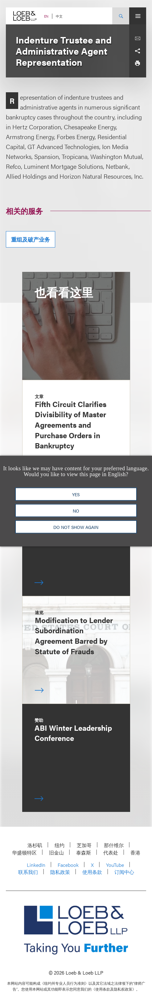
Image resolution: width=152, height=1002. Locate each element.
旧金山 (56, 852)
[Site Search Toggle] (120, 15)
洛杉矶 (34, 845)
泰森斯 (83, 852)
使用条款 (92, 871)
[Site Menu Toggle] (137, 15)
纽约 (59, 845)
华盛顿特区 (24, 852)
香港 (135, 852)
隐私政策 (60, 871)
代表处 (110, 852)
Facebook (68, 864)
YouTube (115, 864)
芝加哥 (84, 845)
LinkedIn (36, 864)
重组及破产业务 (30, 239)
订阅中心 (124, 871)
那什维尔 (114, 845)
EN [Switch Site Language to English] (46, 16)
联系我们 (28, 871)
